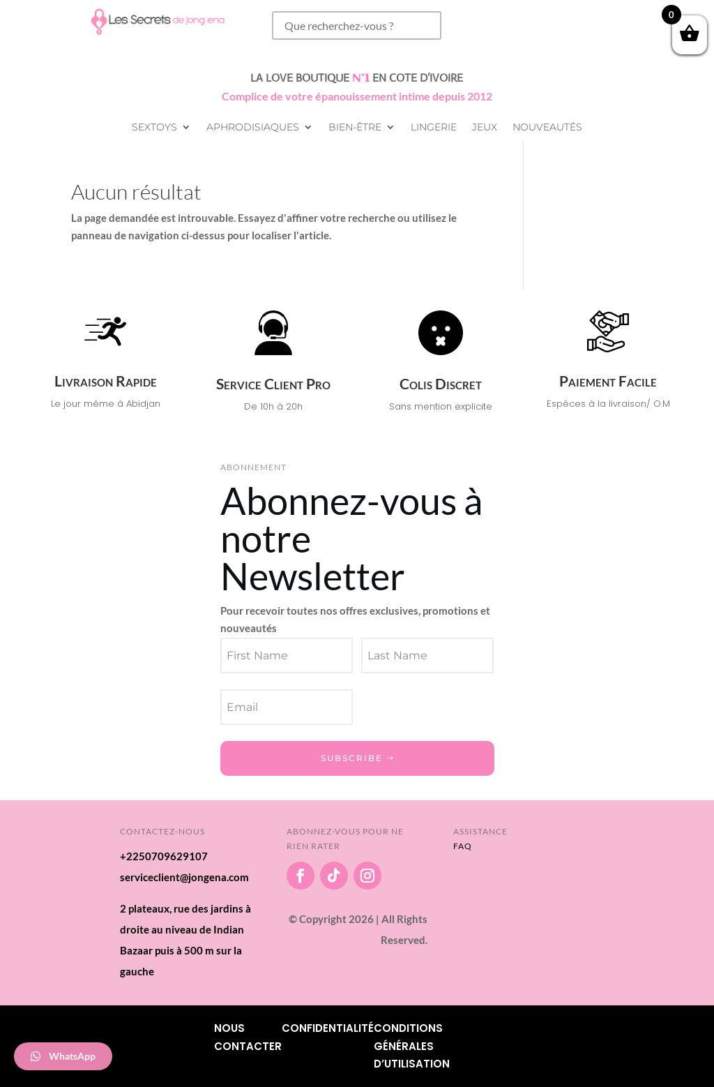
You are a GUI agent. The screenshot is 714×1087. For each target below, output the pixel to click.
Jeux (484, 127)
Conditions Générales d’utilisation (412, 1046)
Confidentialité (328, 1028)
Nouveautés (547, 127)
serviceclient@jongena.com (184, 877)
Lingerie (434, 127)
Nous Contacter (248, 1037)
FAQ (462, 846)
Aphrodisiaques (252, 127)
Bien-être (354, 127)
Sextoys (154, 127)
